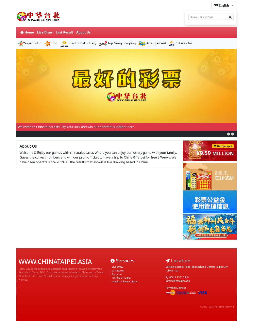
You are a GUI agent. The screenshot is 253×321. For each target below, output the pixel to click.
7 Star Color (180, 43)
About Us (83, 32)
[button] (228, 134)
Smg (51, 43)
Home (27, 32)
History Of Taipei (121, 277)
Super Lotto (30, 43)
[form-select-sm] (224, 5)
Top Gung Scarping (117, 43)
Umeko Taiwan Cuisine (125, 281)
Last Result (64, 32)
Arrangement (152, 43)
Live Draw (45, 32)
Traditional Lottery (78, 43)
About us (117, 274)
